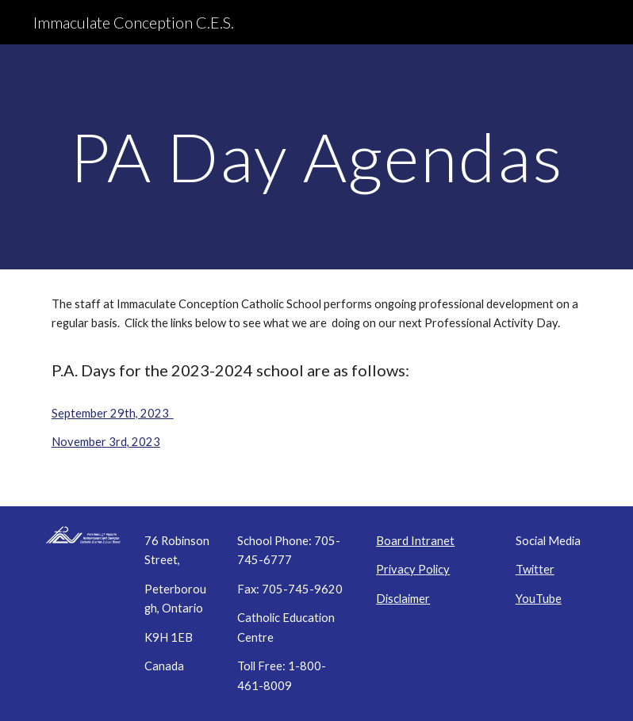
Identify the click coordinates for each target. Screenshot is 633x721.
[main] (316, 156)
